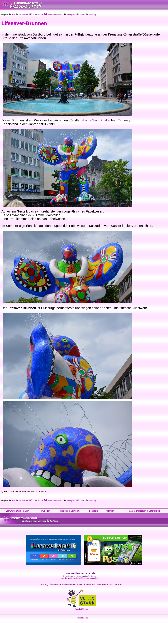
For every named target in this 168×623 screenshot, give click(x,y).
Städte (81, 15)
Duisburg (91, 15)
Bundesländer (36, 15)
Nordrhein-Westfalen (53, 15)
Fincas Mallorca (82, 618)
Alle (12, 15)
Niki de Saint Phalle (95, 120)
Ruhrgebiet (69, 15)
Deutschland (22, 15)
